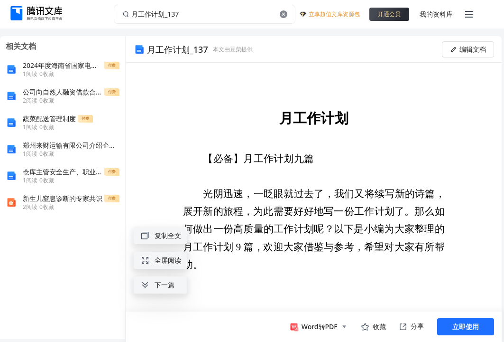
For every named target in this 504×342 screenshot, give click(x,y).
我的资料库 (436, 14)
